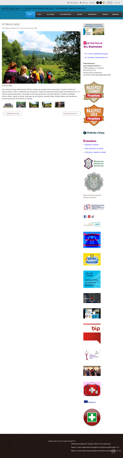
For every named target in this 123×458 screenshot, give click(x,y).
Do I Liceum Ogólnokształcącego (96, 54)
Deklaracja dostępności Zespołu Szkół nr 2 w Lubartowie (91, 444)
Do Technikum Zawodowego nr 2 (96, 57)
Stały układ (108, 2)
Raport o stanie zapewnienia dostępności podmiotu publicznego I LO (95, 447)
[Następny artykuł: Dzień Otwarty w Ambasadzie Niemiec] (71, 113)
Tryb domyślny (73, 2)
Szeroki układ (111, 2)
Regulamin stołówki (92, 145)
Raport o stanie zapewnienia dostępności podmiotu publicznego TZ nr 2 (96, 451)
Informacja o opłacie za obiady (95, 152)
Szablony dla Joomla (55, 441)
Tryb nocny (84, 2)
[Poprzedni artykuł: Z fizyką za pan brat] (12, 113)
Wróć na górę (113, 451)
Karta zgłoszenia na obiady (94, 148)
